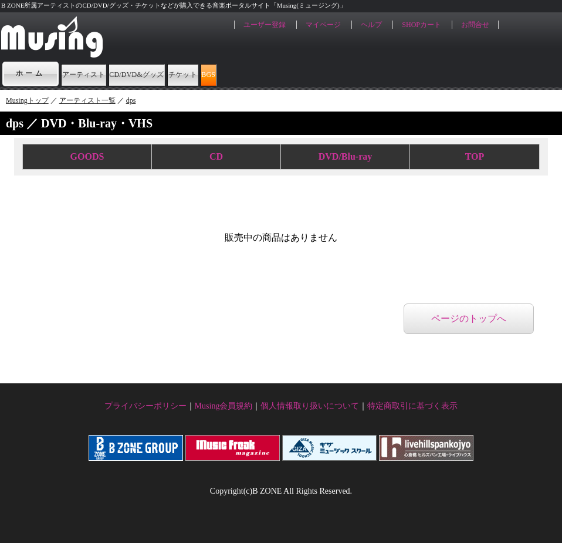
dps (131, 100)
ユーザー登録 (264, 25)
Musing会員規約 (224, 406)
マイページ (323, 25)
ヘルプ (371, 25)
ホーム (30, 73)
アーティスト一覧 (87, 100)
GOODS (87, 156)
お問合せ (475, 25)
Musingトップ (27, 100)
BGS (355, 73)
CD (216, 156)
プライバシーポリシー (145, 406)
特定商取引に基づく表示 (412, 406)
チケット (294, 73)
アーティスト (104, 73)
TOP (475, 156)
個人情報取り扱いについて (309, 406)
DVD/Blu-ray (346, 156)
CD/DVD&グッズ (204, 73)
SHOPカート (421, 25)
